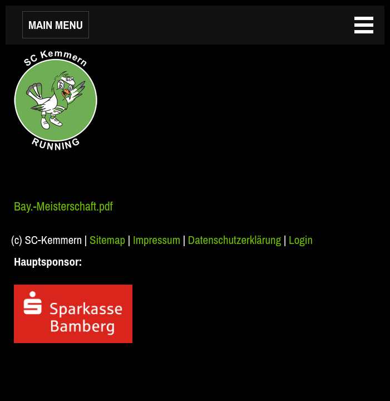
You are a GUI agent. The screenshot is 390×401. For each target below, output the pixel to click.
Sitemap (107, 240)
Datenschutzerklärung (234, 240)
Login (301, 240)
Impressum (156, 240)
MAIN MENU (55, 24)
